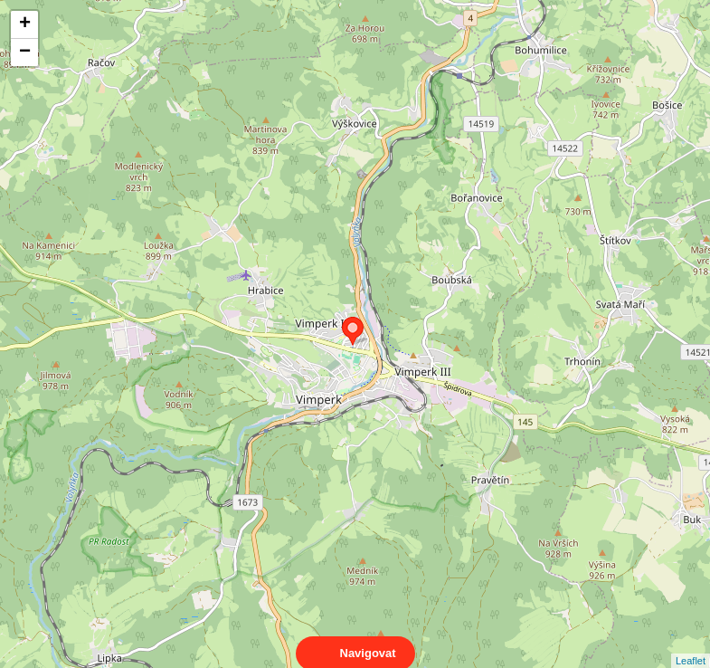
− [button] (25, 52)
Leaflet (690, 644)
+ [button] (25, 24)
